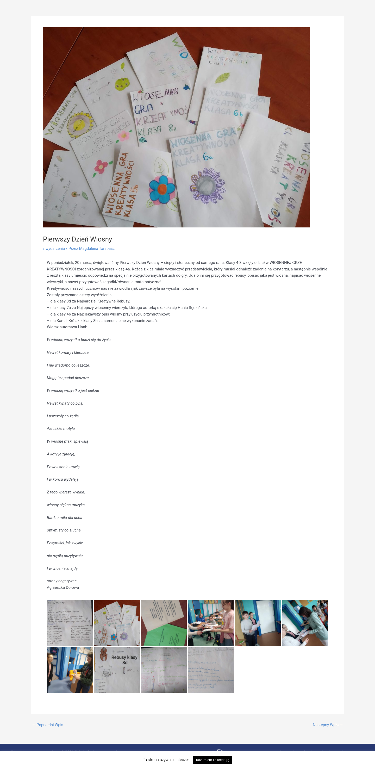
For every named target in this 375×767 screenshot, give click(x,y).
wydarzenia (55, 248)
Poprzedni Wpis (48, 725)
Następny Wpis (327, 725)
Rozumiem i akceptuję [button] (212, 760)
